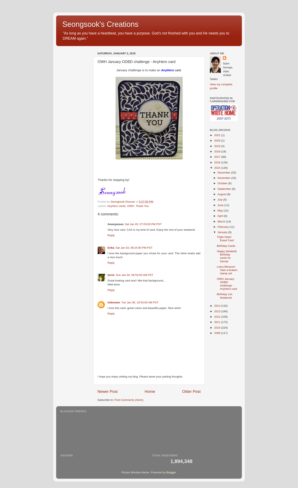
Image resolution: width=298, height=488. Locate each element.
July (220, 199)
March (222, 221)
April (221, 215)
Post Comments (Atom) (129, 399)
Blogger (171, 472)
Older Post (191, 391)
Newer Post (107, 391)
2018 (217, 151)
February (223, 226)
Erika (111, 247)
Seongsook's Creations (100, 24)
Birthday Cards (226, 245)
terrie (111, 275)
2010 (217, 327)
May (221, 210)
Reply (111, 235)
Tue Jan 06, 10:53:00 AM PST (139, 302)
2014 (217, 305)
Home (150, 391)
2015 (217, 167)
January (223, 232)
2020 (217, 140)
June (221, 205)
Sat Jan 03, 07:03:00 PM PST (143, 224)
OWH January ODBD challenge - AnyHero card (227, 284)
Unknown (114, 302)
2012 (217, 316)
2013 (217, 311)
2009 (217, 333)
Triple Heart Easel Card (225, 238)
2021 (217, 135)
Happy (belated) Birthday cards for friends (227, 256)
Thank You (142, 206)
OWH (130, 206)
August (222, 194)
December (224, 172)
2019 (217, 146)
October (223, 183)
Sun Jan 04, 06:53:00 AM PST (134, 275)
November (224, 177)
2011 (217, 322)
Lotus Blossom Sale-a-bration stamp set (227, 270)
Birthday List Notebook (224, 296)
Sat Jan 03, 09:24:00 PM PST (134, 247)
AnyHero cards (116, 206)
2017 (217, 156)
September (225, 188)
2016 (217, 162)
